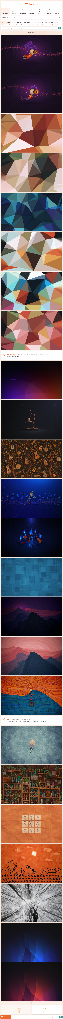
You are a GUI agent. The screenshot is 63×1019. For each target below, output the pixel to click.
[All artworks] (6, 22)
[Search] (59, 28)
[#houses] (44, 25)
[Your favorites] (16, 22)
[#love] (46, 22)
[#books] (38, 25)
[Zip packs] (49, 11)
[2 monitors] (31, 11)
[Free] (34, 22)
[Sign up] (61, 1017)
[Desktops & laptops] (5, 11)
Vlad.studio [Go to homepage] (7, 1017)
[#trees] (49, 25)
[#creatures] (12, 25)
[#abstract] (51, 22)
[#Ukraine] (23, 25)
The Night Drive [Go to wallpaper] (17, 719)
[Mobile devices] (14, 11)
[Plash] (57, 11)
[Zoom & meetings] (23, 11)
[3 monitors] (40, 11)
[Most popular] (26, 22)
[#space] (56, 22)
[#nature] (33, 25)
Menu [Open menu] (54, 1017)
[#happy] (53, 25)
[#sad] (58, 25)
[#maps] (17, 25)
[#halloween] (5, 25)
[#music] (28, 25)
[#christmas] (40, 22)
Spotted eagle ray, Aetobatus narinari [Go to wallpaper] (28, 354)
